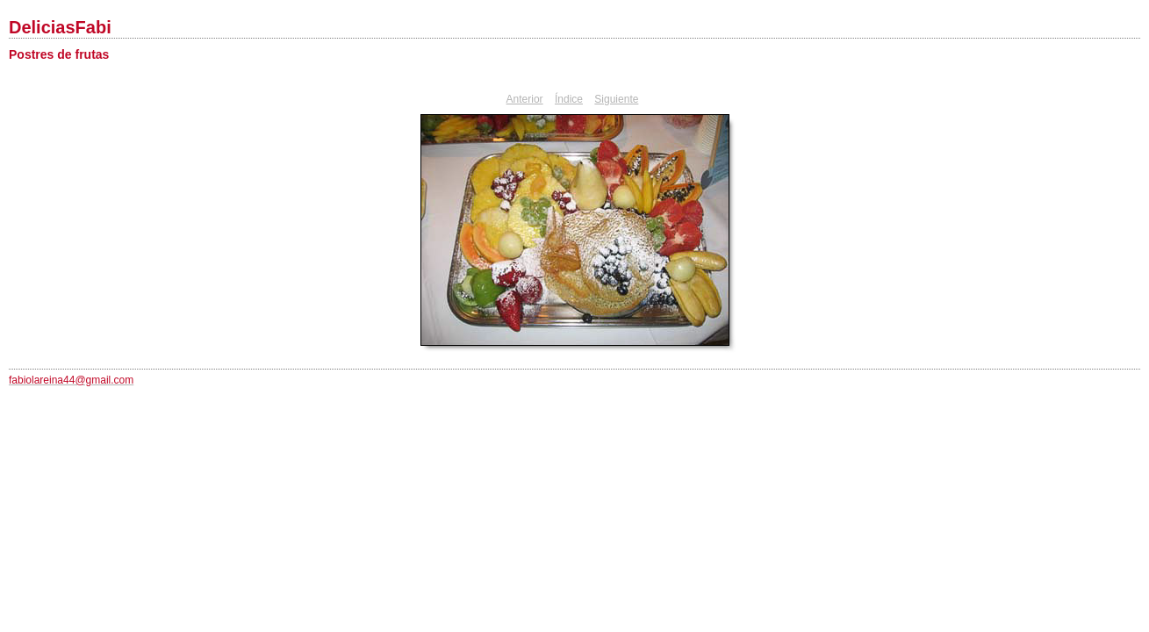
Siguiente (616, 99)
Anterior (524, 99)
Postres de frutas (59, 54)
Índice (569, 99)
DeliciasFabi (60, 27)
